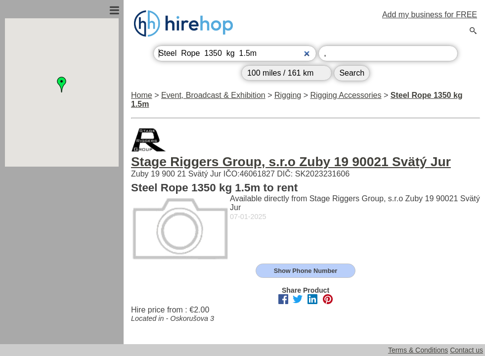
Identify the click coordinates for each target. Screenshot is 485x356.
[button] (62, 84)
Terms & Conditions (418, 350)
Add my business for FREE (429, 14)
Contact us (466, 350)
